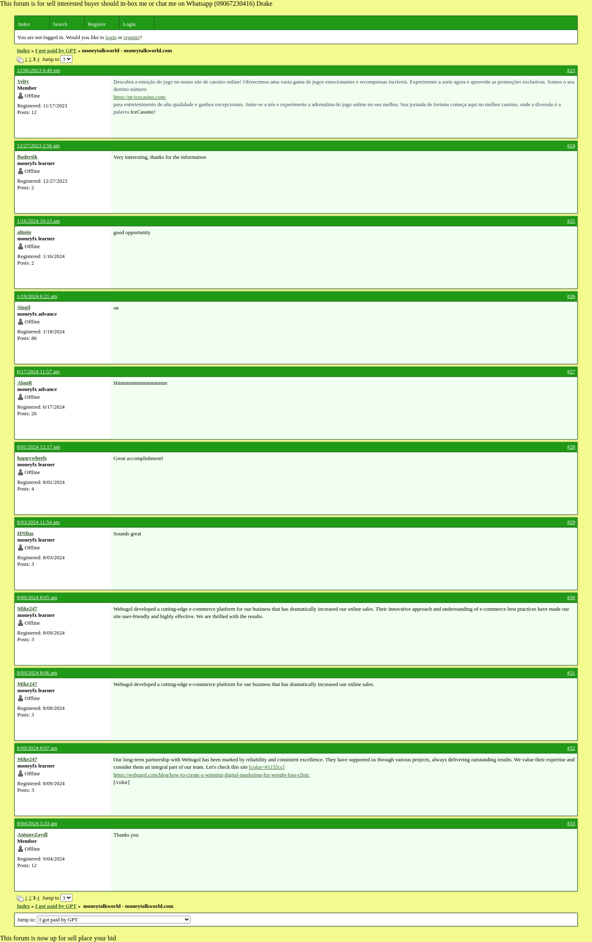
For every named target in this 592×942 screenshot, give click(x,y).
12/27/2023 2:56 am (38, 145)
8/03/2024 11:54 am (38, 522)
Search (60, 24)
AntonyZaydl (32, 834)
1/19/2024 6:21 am (37, 296)
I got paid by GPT (55, 50)
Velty (23, 81)
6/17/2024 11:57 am (38, 371)
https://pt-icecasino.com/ (139, 97)
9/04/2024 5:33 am (37, 823)
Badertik (27, 157)
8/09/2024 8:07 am (37, 748)
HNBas (25, 533)
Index (24, 24)
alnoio (24, 232)
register (132, 37)
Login (129, 24)
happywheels (32, 458)
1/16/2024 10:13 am (38, 221)
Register (97, 24)
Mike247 (27, 608)
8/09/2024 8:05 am (37, 597)
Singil (23, 307)
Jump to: (103, 919)
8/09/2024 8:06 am (37, 673)
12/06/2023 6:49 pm (38, 70)
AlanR (24, 382)
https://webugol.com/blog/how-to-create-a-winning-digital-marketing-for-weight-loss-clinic (211, 775)
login (111, 37)
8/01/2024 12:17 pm (38, 447)
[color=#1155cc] (266, 767)
